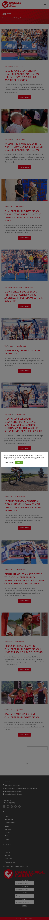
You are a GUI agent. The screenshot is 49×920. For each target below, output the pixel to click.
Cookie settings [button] (9, 462)
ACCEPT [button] (19, 462)
